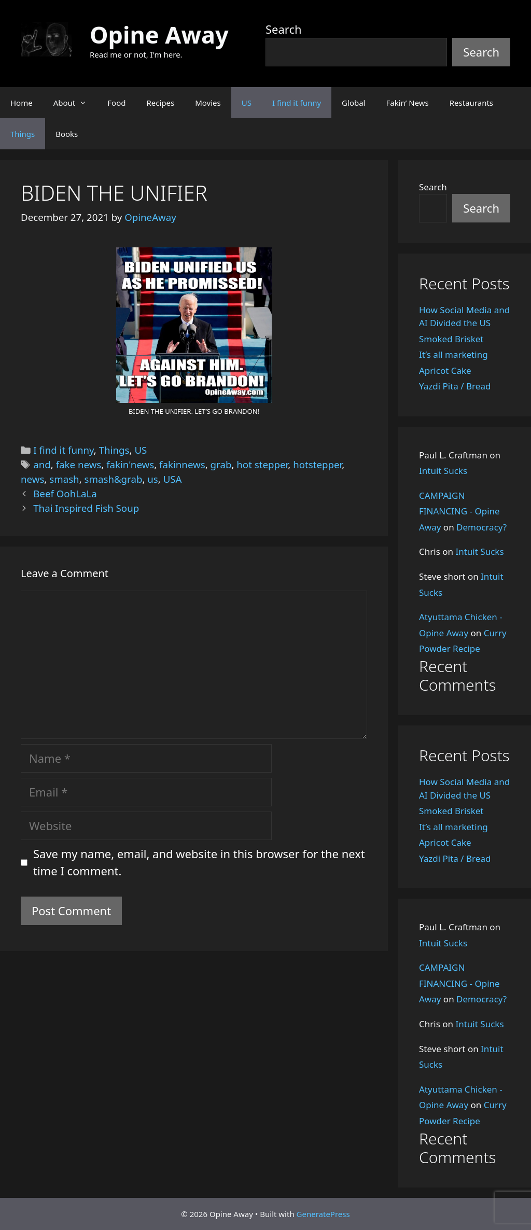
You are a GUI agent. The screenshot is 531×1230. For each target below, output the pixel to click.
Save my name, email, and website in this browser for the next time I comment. (199, 862)
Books (66, 134)
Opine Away (159, 34)
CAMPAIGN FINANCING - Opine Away (459, 511)
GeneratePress (323, 1214)
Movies (208, 102)
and (42, 464)
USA (172, 478)
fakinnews (182, 464)
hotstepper (317, 464)
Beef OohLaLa (65, 493)
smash (64, 478)
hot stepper (262, 464)
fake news (79, 464)
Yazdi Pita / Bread (455, 386)
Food (116, 102)
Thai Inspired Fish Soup (86, 507)
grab (221, 464)
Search (284, 29)
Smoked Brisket (451, 339)
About (75, 102)
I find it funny (296, 102)
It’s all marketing (453, 354)
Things (22, 134)
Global (353, 102)
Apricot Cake (445, 370)
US (246, 102)
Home (21, 102)
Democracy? (481, 527)
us (152, 478)
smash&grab (114, 478)
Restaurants (471, 102)
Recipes (160, 102)
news (32, 478)
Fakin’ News (407, 102)
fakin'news (130, 464)
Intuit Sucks (443, 471)
